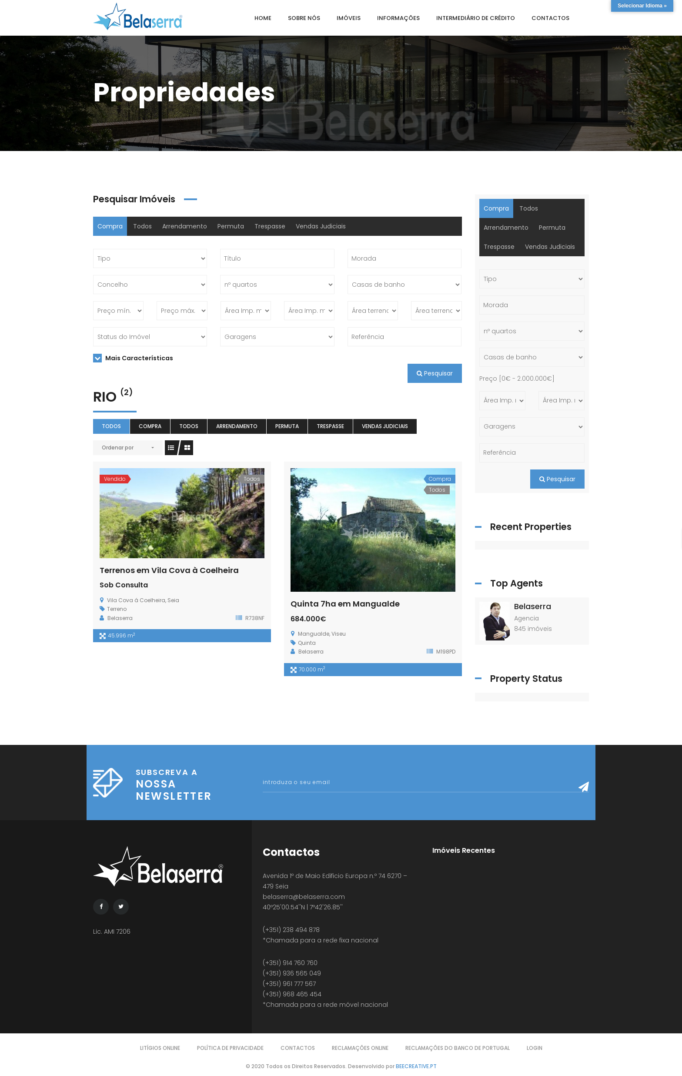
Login (534, 1048)
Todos (142, 226)
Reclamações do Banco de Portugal (457, 1048)
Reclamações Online (360, 1048)
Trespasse (269, 226)
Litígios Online (160, 1048)
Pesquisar (435, 373)
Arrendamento (184, 226)
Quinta (307, 643)
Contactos (298, 1048)
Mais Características (133, 358)
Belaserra (532, 606)
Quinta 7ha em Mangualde (345, 603)
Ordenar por (118, 447)
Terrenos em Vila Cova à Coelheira (169, 570)
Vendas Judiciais (321, 226)
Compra (110, 226)
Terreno (117, 609)
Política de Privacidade (230, 1048)
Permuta (230, 226)
